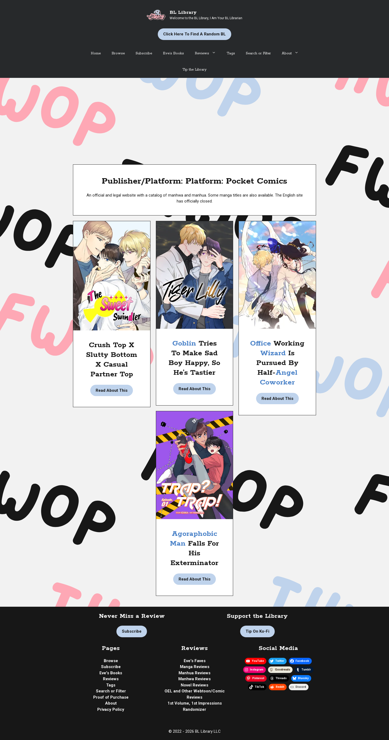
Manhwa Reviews (194, 678)
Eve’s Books (173, 53)
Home (96, 53)
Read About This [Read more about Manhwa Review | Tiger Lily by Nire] (194, 388)
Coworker (277, 382)
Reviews (208, 53)
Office (261, 343)
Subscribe (144, 53)
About (293, 53)
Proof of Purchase (111, 697)
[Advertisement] (194, 118)
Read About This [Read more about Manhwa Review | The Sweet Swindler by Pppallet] (112, 390)
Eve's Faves (195, 660)
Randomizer (194, 709)
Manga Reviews (194, 666)
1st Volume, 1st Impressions (194, 703)
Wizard (274, 353)
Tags (231, 53)
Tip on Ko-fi (257, 631)
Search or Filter (258, 53)
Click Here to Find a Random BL (194, 34)
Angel (286, 372)
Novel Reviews (194, 685)
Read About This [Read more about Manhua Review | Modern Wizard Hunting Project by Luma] (277, 398)
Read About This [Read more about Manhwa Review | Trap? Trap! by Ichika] (194, 579)
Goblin (185, 343)
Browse (118, 53)
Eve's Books (110, 673)
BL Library (183, 12)
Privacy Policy (110, 709)
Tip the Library (194, 69)
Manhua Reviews (194, 673)
